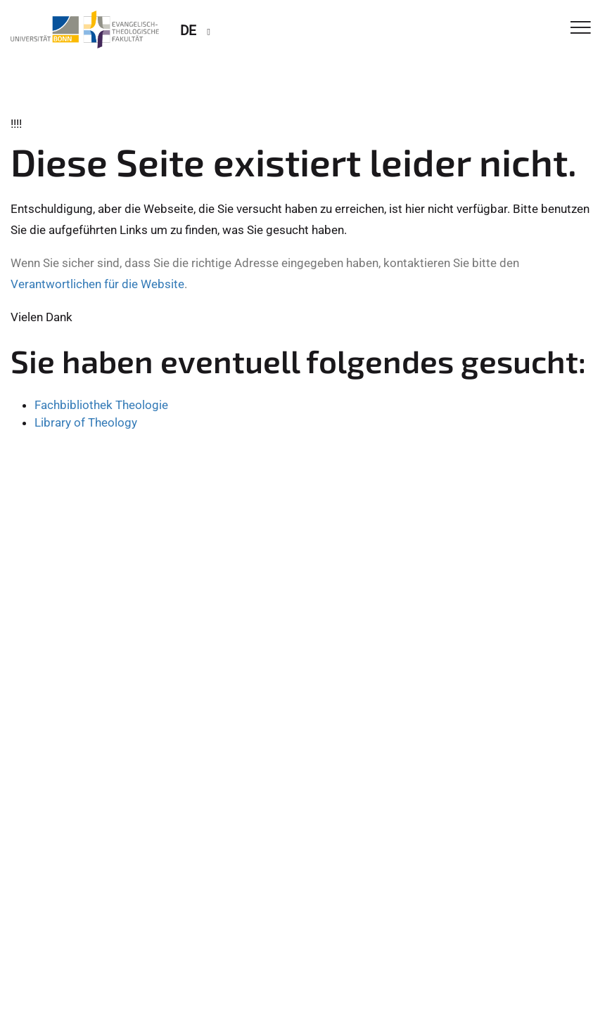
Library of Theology (85, 422)
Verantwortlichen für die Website (97, 284)
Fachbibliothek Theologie (101, 405)
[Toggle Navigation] (580, 28)
